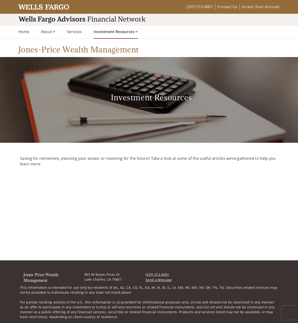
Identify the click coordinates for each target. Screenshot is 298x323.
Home (23, 31)
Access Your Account (261, 6)
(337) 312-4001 (199, 6)
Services (74, 31)
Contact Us (227, 6)
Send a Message (159, 280)
